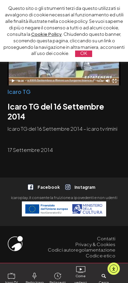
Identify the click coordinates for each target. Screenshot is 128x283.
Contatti (106, 238)
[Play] (13, 81)
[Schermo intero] (114, 81)
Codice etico (100, 255)
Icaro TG (19, 91)
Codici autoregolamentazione (81, 250)
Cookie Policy (46, 34)
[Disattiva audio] (108, 81)
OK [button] (83, 53)
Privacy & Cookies (95, 244)
